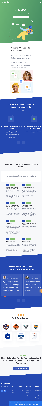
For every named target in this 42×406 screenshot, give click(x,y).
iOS (27, 390)
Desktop (27, 392)
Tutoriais (13, 394)
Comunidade (21, 390)
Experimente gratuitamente (22, 17)
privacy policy (31, 404)
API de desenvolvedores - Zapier (38, 390)
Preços (13, 392)
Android (29, 390)
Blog (19, 388)
